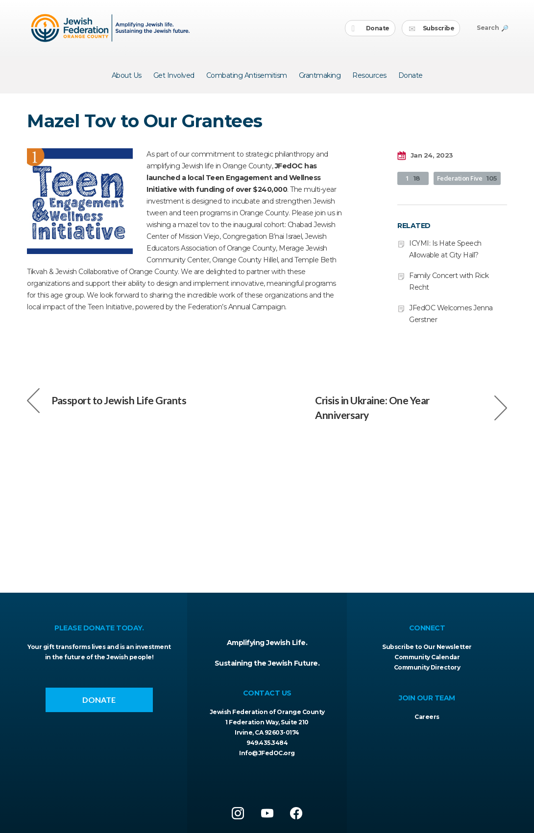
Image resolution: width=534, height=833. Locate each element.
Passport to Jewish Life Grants (106, 400)
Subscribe (431, 28)
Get (173, 75)
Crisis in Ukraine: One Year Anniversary (411, 407)
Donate (370, 28)
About (127, 75)
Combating (246, 75)
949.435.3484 (267, 742)
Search (492, 27)
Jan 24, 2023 (425, 156)
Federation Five (467, 178)
